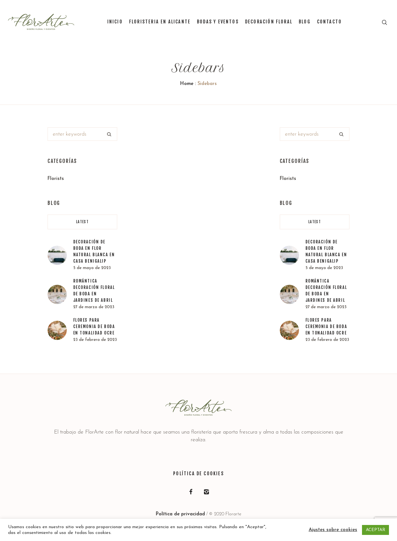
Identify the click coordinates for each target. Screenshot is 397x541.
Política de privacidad (180, 514)
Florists (56, 178)
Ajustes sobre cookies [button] (333, 530)
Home (186, 83)
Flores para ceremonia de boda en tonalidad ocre (94, 326)
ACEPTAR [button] (375, 530)
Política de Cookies (198, 473)
